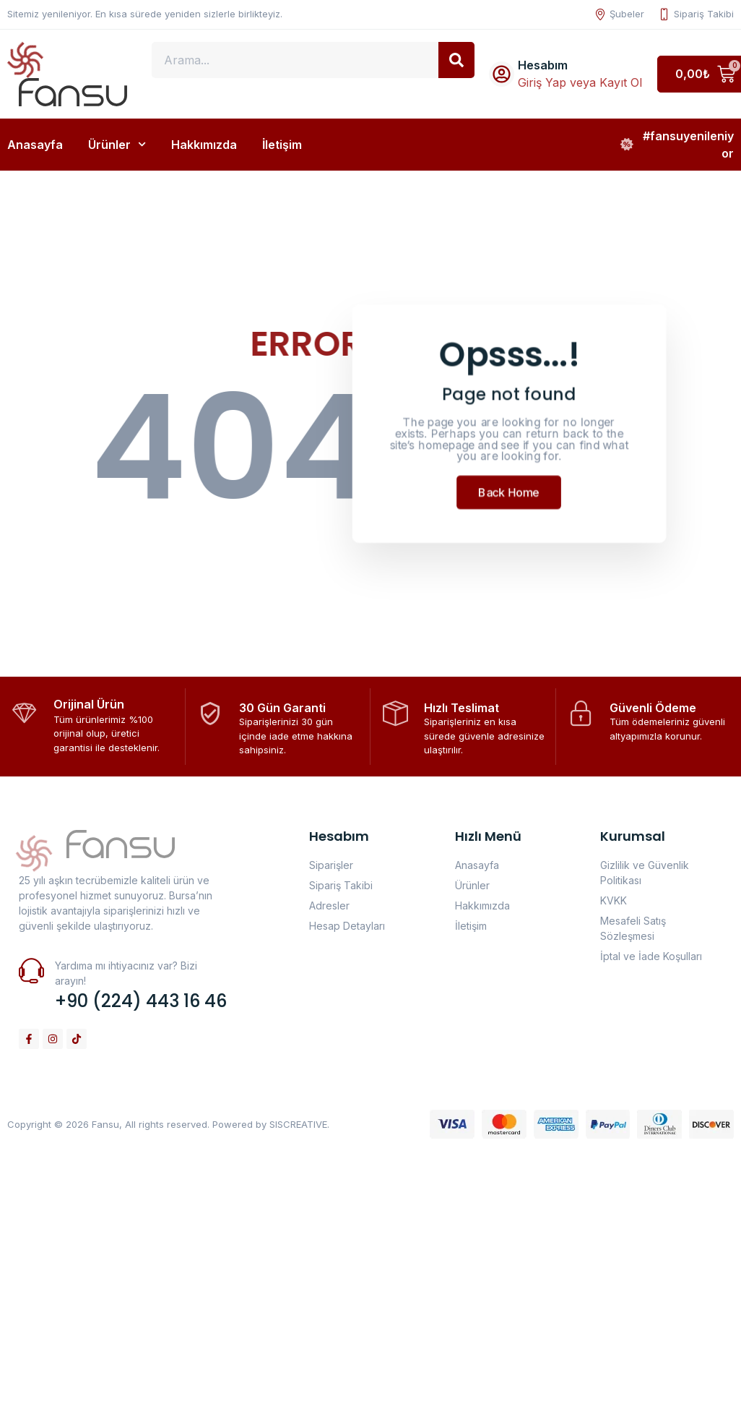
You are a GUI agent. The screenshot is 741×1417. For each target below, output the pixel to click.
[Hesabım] (501, 74)
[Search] (456, 60)
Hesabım (543, 65)
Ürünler (117, 144)
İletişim (282, 144)
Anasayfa (35, 144)
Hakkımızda (204, 144)
